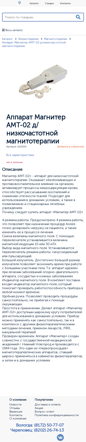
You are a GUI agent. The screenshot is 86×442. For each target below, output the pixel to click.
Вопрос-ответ (44, 411)
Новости (15, 404)
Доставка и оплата (47, 404)
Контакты (65, 3)
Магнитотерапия (56, 39)
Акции (39, 408)
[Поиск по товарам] (38, 17)
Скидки (49, 3)
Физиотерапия (28, 39)
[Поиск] (78, 17)
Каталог (34, 3)
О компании (17, 418)
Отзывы (14, 408)
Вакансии (15, 411)
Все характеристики (20, 155)
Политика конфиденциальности (57, 415)
